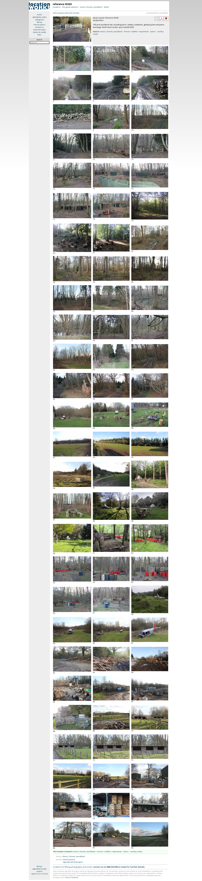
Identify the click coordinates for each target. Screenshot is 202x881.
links (39, 34)
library (39, 22)
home (39, 14)
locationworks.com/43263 (157, 13)
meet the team (39, 29)
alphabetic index (39, 17)
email (123, 867)
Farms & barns (69, 859)
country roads (136, 851)
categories (39, 19)
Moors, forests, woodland (74, 856)
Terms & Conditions (71, 877)
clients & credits (39, 32)
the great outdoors (70, 7)
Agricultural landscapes (73, 862)
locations (56, 7)
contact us (39, 27)
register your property (39, 874)
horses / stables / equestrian (136, 31)
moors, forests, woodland (91, 7)
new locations (39, 24)
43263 (106, 7)
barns (152, 31)
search (39, 871)
